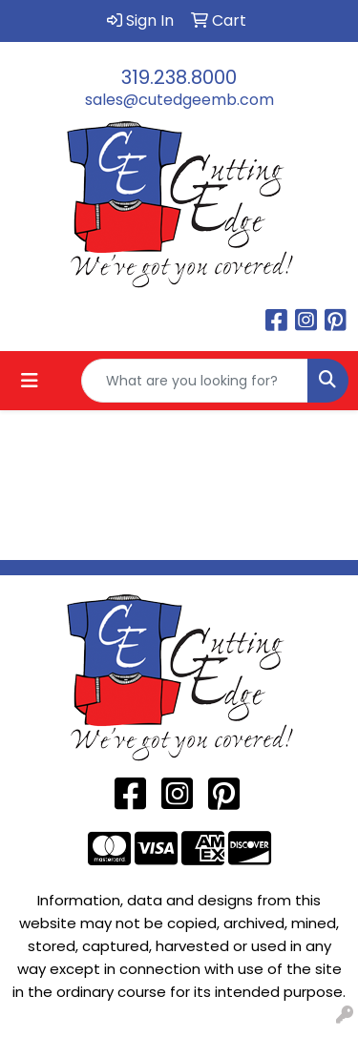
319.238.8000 (179, 77)
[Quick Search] (194, 381)
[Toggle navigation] (30, 380)
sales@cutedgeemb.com (179, 100)
